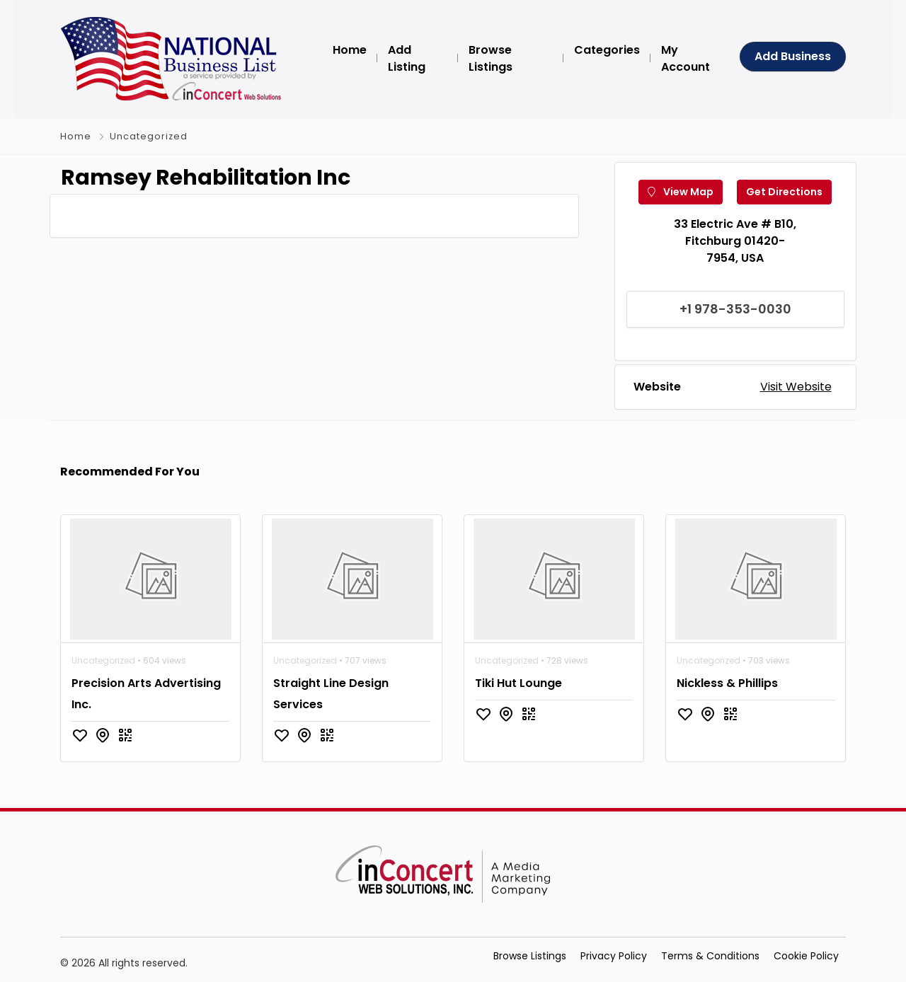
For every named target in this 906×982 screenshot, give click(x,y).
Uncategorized (149, 136)
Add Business (793, 56)
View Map (680, 192)
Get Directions (784, 192)
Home (75, 136)
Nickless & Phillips (727, 683)
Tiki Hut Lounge (518, 683)
